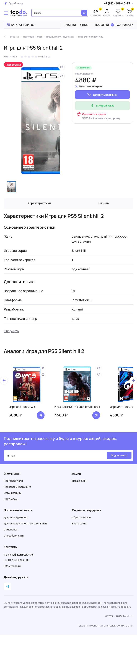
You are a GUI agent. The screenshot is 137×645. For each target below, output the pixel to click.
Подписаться (119, 455)
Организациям (13, 493)
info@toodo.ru (12, 566)
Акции (84, 25)
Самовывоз (11, 530)
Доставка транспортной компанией (25, 523)
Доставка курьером (15, 517)
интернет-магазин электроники (106, 626)
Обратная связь (81, 517)
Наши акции (79, 481)
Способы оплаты (14, 536)
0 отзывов (44, 56)
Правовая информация (17, 487)
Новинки (70, 25)
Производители (13, 481)
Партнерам (10, 499)
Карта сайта (79, 523)
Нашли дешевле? (84, 73)
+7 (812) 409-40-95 (19, 555)
